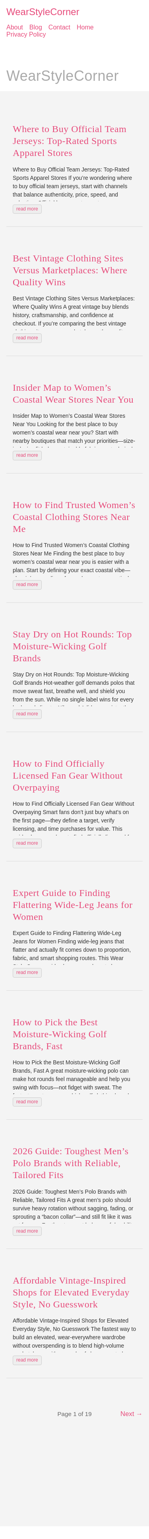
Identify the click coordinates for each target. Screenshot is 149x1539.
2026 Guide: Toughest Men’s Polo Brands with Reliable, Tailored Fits (71, 1163)
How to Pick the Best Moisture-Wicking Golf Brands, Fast (60, 1034)
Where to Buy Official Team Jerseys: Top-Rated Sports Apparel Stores (69, 141)
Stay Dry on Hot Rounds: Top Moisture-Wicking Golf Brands (72, 646)
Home (85, 27)
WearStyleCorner (42, 11)
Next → (131, 1414)
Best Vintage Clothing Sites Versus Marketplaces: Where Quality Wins (70, 270)
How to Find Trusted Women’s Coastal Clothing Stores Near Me (74, 517)
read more (27, 209)
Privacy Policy (26, 34)
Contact (59, 27)
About (14, 27)
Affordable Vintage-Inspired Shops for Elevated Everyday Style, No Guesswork (71, 1292)
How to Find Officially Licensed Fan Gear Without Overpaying (68, 775)
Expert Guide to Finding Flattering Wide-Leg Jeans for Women (73, 905)
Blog (35, 27)
